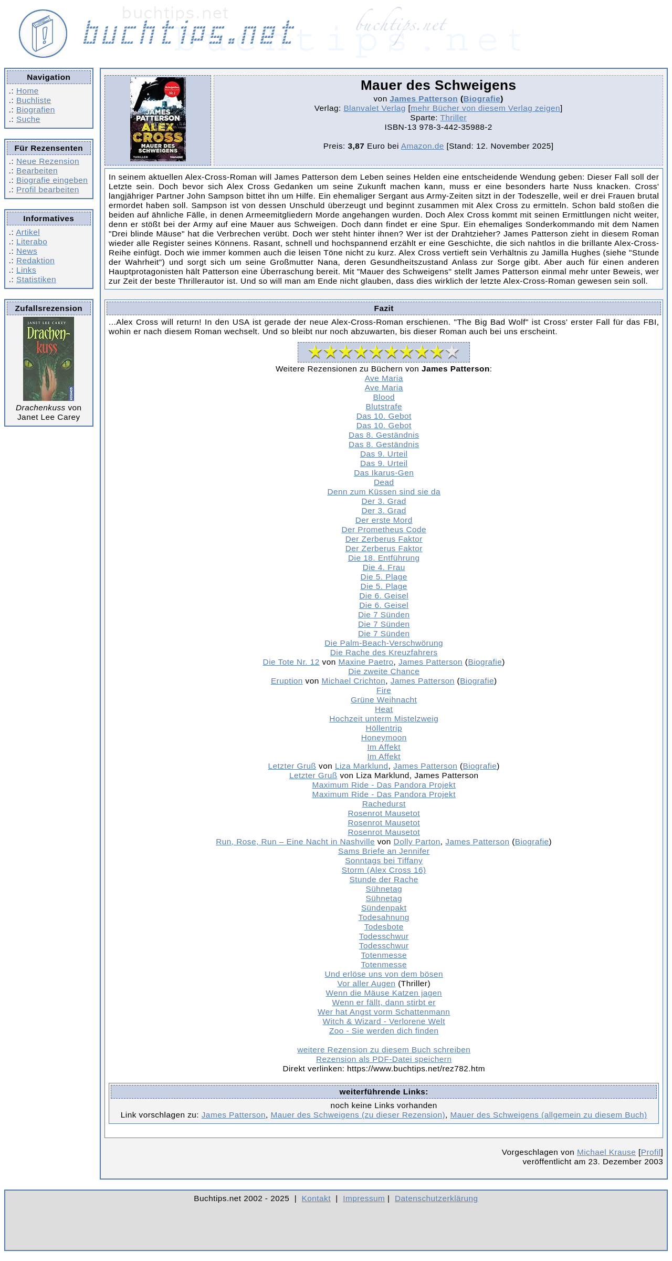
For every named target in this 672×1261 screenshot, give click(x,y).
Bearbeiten (37, 170)
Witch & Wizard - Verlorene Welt (384, 1021)
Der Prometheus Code (383, 529)
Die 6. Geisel (383, 595)
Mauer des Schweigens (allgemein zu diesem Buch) (548, 1114)
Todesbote (384, 926)
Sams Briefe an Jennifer (384, 850)
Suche (28, 119)
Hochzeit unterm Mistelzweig (383, 718)
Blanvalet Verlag (374, 108)
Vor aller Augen (366, 983)
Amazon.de (422, 145)
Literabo (31, 241)
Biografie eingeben (52, 179)
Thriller (453, 117)
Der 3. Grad (384, 501)
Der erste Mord (384, 519)
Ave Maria (384, 378)
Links (26, 269)
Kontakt (316, 1198)
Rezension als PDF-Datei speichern (384, 1059)
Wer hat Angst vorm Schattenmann (384, 1011)
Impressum (364, 1198)
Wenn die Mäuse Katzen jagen (384, 992)
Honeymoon (384, 737)
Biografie (482, 98)
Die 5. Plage (384, 576)
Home (27, 90)
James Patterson (424, 98)
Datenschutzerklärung (436, 1198)
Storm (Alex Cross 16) (384, 869)
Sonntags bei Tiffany (384, 860)
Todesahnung (384, 917)
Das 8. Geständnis (384, 434)
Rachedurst (384, 803)
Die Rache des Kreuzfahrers (384, 652)
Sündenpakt (384, 907)
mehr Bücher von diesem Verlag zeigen (485, 108)
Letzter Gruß (292, 765)
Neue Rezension (47, 161)
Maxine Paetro (365, 661)
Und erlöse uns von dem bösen (383, 973)
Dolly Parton (417, 841)
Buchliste (33, 100)
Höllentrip (383, 727)
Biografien (35, 109)
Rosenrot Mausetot (384, 813)
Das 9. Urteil (384, 453)
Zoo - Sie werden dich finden (383, 1030)
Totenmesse (383, 954)
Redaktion (35, 260)
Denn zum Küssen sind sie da (383, 491)
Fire (383, 690)
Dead (384, 482)
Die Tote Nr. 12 (291, 661)
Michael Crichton (353, 680)
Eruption (287, 680)
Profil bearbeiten (47, 189)
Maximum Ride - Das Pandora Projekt (383, 784)
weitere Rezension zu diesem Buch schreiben (383, 1049)
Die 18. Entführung (383, 557)
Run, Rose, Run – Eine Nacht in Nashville (295, 841)
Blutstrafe (383, 406)
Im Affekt (384, 746)
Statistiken (36, 279)
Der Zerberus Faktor (384, 538)
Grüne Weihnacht (384, 699)
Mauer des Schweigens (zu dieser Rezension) (357, 1114)
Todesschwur (384, 936)
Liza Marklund (361, 765)
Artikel (28, 232)
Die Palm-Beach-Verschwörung (383, 642)
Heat (384, 709)
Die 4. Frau (384, 567)
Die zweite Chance (383, 671)
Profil (651, 1152)
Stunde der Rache (384, 879)
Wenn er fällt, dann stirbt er (383, 1002)
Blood (384, 396)
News (26, 250)
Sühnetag (383, 888)
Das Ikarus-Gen (384, 472)
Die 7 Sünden (384, 614)
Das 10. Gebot (384, 415)
